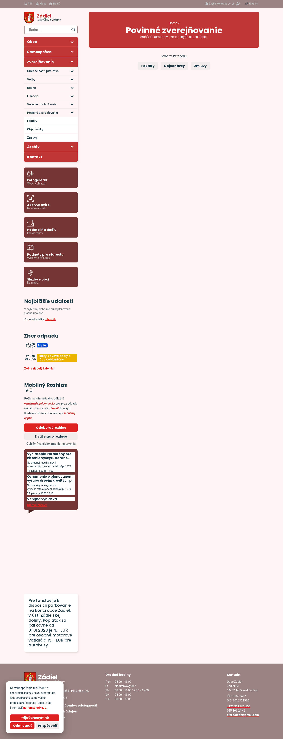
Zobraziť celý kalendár (39, 368)
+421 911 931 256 (238, 706)
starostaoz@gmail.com (243, 715)
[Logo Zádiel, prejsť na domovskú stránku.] (51, 17)
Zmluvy (200, 66)
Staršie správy (37, 505)
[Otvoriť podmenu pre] (72, 41)
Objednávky (174, 66)
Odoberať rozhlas (51, 427)
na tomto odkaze (34, 707)
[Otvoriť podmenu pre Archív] (72, 146)
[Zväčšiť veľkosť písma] (238, 4)
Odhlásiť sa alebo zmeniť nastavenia (51, 443)
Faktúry (147, 66)
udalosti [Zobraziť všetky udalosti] (50, 319)
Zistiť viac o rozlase (51, 436)
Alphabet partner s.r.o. (73, 690)
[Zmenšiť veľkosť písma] (229, 4)
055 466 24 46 (236, 710)
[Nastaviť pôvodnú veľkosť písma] (233, 4)
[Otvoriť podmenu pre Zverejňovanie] (72, 61)
